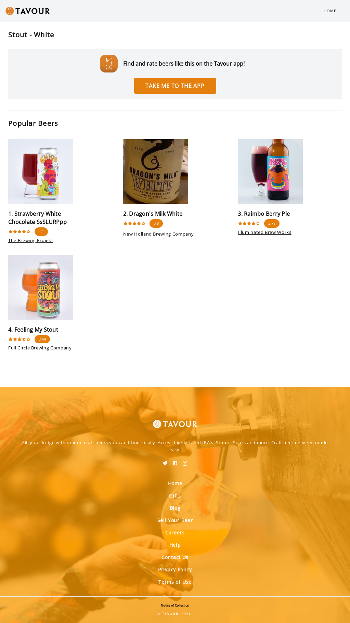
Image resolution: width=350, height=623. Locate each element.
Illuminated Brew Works (264, 232)
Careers (175, 532)
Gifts (175, 495)
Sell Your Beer (175, 520)
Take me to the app (174, 86)
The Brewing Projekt (30, 240)
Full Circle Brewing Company (40, 348)
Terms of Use (174, 582)
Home (330, 10)
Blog (175, 508)
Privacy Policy (175, 569)
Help (175, 545)
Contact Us (175, 557)
